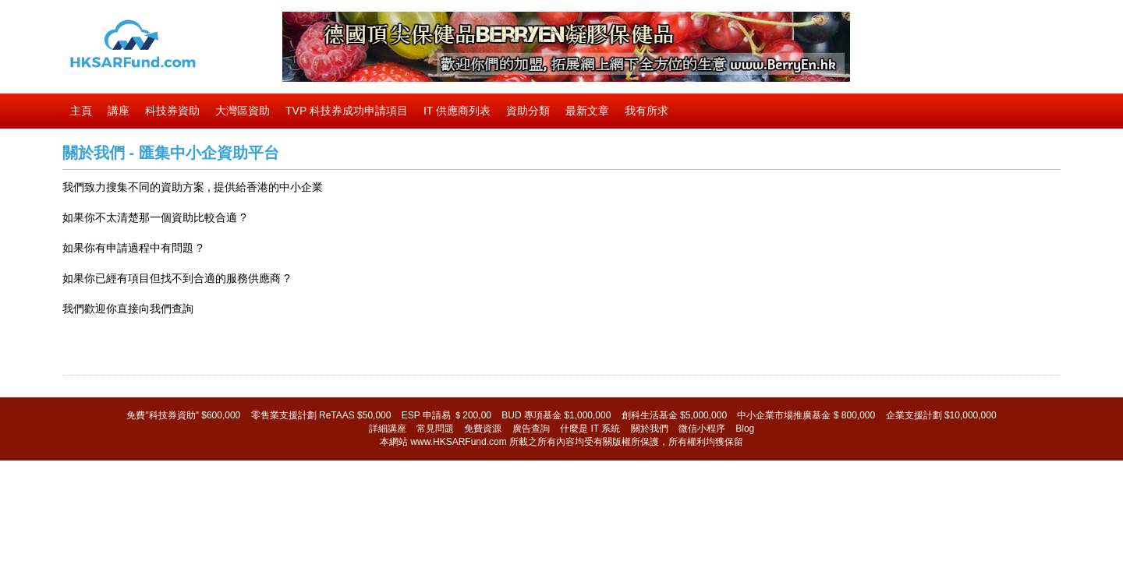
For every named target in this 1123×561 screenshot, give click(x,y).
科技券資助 (172, 110)
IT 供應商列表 (457, 110)
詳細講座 (387, 428)
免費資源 (482, 428)
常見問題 (435, 428)
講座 (118, 110)
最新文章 (587, 110)
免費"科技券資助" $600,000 (183, 415)
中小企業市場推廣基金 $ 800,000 (806, 415)
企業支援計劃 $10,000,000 (941, 415)
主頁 (81, 110)
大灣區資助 (242, 110)
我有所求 (646, 110)
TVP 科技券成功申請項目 (346, 110)
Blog (744, 428)
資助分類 (528, 110)
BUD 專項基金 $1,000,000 (556, 415)
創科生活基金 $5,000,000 (674, 415)
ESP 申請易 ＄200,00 (446, 415)
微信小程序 (701, 428)
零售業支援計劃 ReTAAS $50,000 (321, 415)
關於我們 (649, 428)
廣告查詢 (531, 428)
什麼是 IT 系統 (590, 428)
